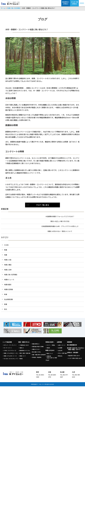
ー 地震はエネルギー (35, 350)
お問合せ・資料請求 (72, 353)
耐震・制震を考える (23, 343)
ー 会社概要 (59, 348)
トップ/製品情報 (7, 343)
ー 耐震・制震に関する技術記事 (38, 355)
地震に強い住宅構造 (13, 8)
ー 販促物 (47, 348)
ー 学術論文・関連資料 (36, 358)
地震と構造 (7, 265)
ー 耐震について (22, 356)
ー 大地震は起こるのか (23, 346)
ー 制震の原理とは (35, 344)
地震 (5, 255)
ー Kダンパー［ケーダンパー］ (10, 346)
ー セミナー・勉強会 (50, 346)
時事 (5, 295)
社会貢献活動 (8, 300)
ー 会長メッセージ (61, 346)
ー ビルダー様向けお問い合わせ (74, 359)
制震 (5, 250)
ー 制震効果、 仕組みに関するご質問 (51, 357)
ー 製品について (49, 354)
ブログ (47, 361)
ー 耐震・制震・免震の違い (24, 354)
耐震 (5, 305)
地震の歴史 (7, 285)
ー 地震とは (21, 348)
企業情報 (59, 343)
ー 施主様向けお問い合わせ (73, 356)
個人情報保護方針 (72, 346)
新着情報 (69, 343)
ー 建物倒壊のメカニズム (24, 351)
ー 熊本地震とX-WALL (36, 353)
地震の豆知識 (8, 290)
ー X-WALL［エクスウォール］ (10, 351)
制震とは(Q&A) (49, 351)
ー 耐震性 (20, 359)
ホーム (3, 8)
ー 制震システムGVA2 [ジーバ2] (10, 354)
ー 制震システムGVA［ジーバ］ (10, 356)
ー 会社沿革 (59, 351)
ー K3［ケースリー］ (7, 348)
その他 (6, 245)
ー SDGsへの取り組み (62, 354)
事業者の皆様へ (49, 343)
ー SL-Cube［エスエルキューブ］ (10, 359)
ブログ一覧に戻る (42, 205)
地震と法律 (7, 270)
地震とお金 (7, 260)
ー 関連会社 (59, 356)
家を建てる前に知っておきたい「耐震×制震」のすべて (75, 349)
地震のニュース (9, 280)
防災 (5, 310)
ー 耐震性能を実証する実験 (37, 347)
